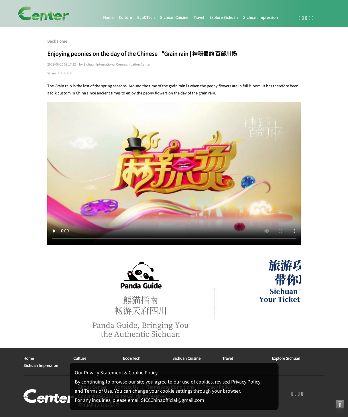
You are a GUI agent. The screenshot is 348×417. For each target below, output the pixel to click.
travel (199, 17)
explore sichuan (223, 17)
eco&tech (146, 17)
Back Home (57, 41)
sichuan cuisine (174, 17)
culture (125, 17)
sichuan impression (260, 17)
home (108, 17)
